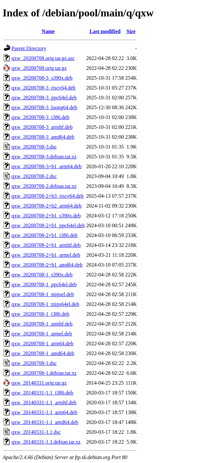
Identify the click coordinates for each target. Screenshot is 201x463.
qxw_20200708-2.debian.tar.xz (44, 186)
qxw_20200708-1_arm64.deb (42, 343)
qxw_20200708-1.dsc (34, 363)
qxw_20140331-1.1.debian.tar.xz (46, 442)
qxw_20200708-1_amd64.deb (42, 353)
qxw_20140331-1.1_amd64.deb (44, 422)
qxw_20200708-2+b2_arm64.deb (46, 206)
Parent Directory (28, 48)
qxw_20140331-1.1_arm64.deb (44, 412)
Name (48, 31)
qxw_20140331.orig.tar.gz (39, 383)
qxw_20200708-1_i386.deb (40, 314)
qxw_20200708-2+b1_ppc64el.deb (48, 225)
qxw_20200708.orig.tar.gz (39, 68)
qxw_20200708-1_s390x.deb (41, 274)
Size (131, 31)
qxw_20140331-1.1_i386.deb (42, 392)
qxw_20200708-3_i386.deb (40, 117)
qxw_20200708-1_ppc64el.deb (44, 284)
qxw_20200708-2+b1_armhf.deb (46, 245)
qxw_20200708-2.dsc (34, 176)
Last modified (105, 31)
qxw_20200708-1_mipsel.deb (42, 294)
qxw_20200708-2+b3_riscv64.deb (47, 196)
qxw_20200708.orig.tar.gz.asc (43, 58)
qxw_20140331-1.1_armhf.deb (43, 402)
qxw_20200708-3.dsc (34, 147)
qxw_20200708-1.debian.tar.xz (44, 373)
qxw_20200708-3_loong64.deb (44, 107)
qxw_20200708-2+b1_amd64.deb (47, 265)
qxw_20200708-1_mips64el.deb (45, 304)
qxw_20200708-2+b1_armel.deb (45, 255)
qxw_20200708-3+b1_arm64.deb (46, 166)
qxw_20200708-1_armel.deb (41, 333)
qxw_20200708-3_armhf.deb (41, 127)
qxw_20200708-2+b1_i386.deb (44, 235)
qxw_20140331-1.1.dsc (36, 432)
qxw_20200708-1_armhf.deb (41, 324)
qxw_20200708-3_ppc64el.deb (44, 97)
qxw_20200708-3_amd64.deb (42, 137)
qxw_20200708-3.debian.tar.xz (44, 156)
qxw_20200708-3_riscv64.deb (43, 88)
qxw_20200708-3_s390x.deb (41, 78)
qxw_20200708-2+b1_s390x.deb (46, 215)
